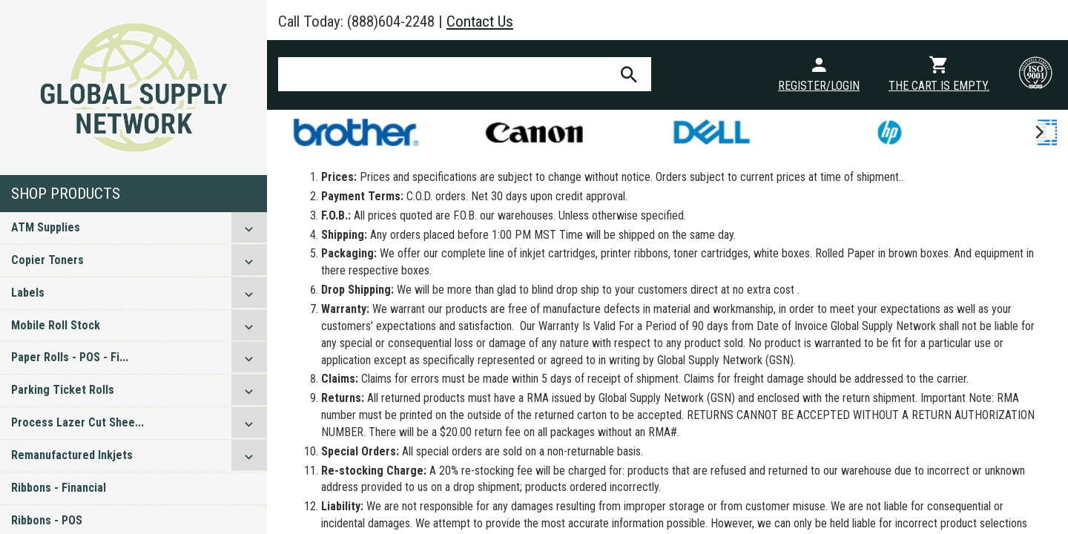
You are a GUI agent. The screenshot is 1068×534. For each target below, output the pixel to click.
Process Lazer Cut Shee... (77, 422)
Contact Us (479, 21)
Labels (27, 293)
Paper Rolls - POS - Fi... (69, 357)
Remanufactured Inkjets (72, 455)
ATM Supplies (45, 227)
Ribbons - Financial (58, 488)
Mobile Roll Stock (55, 325)
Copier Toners (47, 260)
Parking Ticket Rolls (62, 390)
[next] (1038, 132)
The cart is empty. (939, 86)
